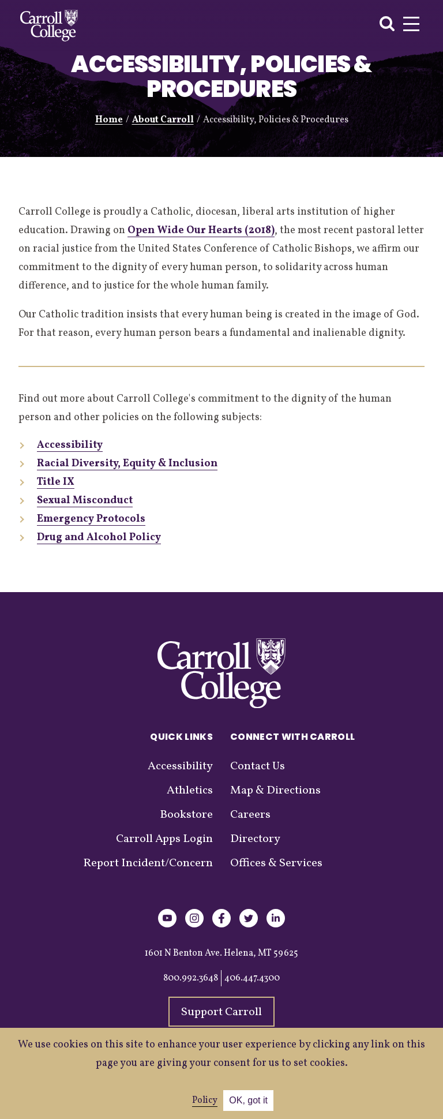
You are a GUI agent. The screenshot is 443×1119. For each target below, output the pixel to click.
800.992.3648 (190, 978)
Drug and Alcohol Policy (99, 537)
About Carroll (163, 120)
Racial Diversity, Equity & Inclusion (127, 463)
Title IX (55, 482)
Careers (250, 815)
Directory (255, 839)
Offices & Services (276, 863)
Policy (204, 1100)
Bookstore (186, 815)
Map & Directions (275, 791)
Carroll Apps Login (164, 839)
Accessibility (70, 445)
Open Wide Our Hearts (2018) (201, 230)
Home (109, 120)
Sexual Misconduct (85, 500)
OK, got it (248, 1100)
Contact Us (257, 766)
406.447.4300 (252, 978)
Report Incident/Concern (148, 863)
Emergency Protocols (91, 519)
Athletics (190, 791)
